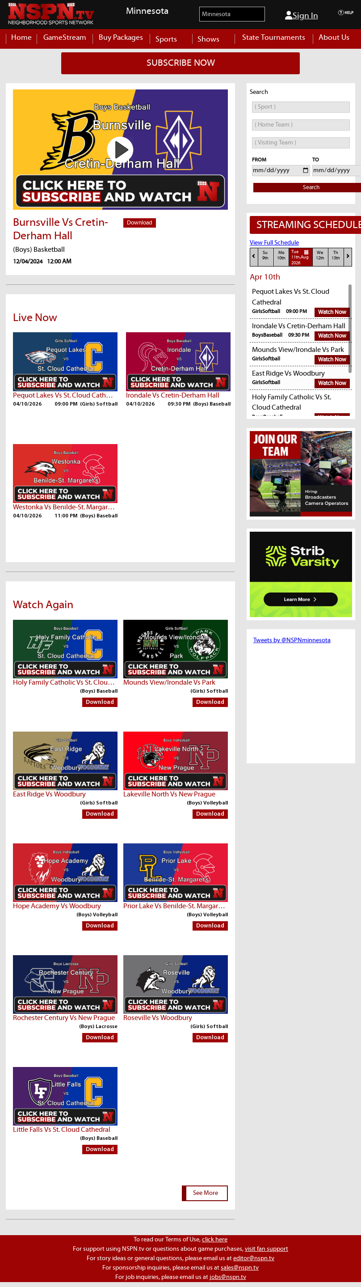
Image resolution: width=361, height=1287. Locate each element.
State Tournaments (273, 38)
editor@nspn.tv (253, 1258)
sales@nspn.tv (240, 1267)
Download (139, 223)
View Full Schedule (274, 242)
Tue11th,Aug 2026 (301, 257)
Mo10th (281, 255)
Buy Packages (121, 38)
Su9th (265, 255)
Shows (213, 39)
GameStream (64, 38)
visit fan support (266, 1249)
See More (205, 1193)
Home (21, 38)
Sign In (301, 16)
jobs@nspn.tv (228, 1277)
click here (214, 1239)
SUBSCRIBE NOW (181, 63)
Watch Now (332, 312)
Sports (170, 39)
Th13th (336, 255)
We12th (320, 255)
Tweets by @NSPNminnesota (292, 640)
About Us (334, 38)
